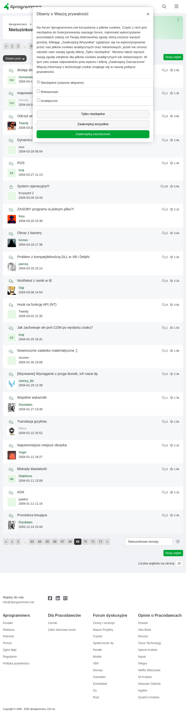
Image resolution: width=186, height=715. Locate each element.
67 (62, 541)
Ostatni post (13, 58)
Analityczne (47, 101)
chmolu (23, 100)
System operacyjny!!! (33, 186)
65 (47, 541)
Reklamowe (47, 92)
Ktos (22, 216)
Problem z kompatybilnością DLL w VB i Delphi (53, 257)
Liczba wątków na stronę (156, 563)
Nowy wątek (173, 57)
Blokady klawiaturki (32, 469)
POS (20, 163)
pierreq (23, 264)
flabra (22, 428)
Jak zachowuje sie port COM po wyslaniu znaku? (55, 327)
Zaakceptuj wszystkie (93, 124)
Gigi (21, 287)
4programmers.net (64, 27)
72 (100, 541)
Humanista (26, 77)
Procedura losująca (32, 515)
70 (85, 541)
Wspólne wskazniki (32, 397)
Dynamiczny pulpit (31, 140)
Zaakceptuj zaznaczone (93, 134)
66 (54, 541)
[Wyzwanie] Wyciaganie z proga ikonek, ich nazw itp (57, 374)
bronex (23, 240)
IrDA (20, 492)
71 (92, 541)
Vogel (22, 452)
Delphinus (25, 476)
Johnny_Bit (26, 381)
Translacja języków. (32, 421)
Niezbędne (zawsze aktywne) (60, 82)
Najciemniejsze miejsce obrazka (42, 445)
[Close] (148, 14)
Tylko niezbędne (93, 114)
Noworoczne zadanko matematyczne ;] (47, 350)
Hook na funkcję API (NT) (36, 304)
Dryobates (25, 404)
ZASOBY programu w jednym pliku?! (45, 209)
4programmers (18, 24)
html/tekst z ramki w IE (34, 280)
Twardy (23, 123)
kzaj (21, 170)
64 (39, 541)
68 (70, 541)
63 (32, 46)
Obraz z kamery (29, 233)
